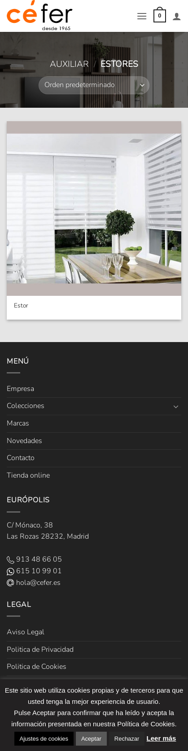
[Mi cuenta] (176, 16)
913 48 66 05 (34, 559)
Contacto (21, 458)
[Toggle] (176, 406)
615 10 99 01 (34, 571)
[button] (141, 16)
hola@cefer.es (34, 583)
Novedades (24, 441)
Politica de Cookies (36, 667)
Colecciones (25, 406)
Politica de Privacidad (40, 649)
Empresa (20, 389)
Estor (21, 306)
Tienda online (28, 475)
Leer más (161, 738)
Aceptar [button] (91, 738)
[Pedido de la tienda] (94, 85)
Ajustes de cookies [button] (44, 738)
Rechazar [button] (127, 738)
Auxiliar (69, 64)
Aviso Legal (25, 632)
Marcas (18, 423)
